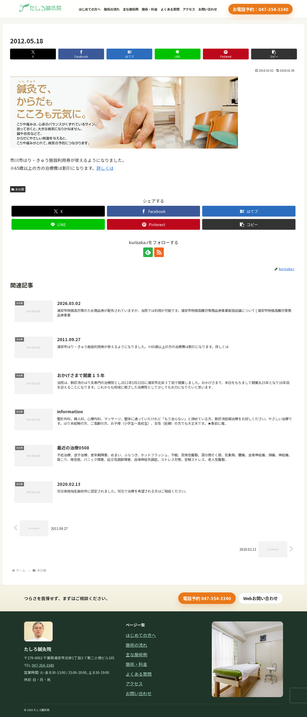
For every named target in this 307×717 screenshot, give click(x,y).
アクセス (189, 9)
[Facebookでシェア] (81, 54)
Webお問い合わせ (260, 598)
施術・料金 (149, 9)
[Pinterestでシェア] (226, 54)
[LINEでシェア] (178, 54)
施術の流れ (111, 9)
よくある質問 (170, 9)
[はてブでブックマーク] (129, 54)
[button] (274, 54)
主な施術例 (130, 9)
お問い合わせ (207, 9)
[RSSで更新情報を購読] (159, 252)
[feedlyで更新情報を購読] (148, 252)
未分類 (18, 189)
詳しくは (105, 168)
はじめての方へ (89, 9)
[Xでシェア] (33, 54)
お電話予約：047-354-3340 (260, 9)
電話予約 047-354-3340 (207, 598)
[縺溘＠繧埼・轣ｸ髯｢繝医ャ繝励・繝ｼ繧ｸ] (40, 9)
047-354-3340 (43, 665)
